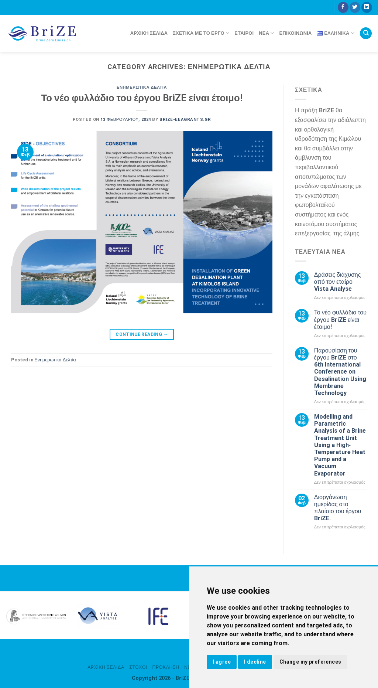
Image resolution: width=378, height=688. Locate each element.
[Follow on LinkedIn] (366, 7)
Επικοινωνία (295, 33)
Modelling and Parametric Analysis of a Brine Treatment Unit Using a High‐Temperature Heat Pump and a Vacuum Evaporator (340, 445)
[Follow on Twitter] (355, 7)
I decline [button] (255, 662)
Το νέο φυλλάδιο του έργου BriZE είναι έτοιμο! (141, 97)
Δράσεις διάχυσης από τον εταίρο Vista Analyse (337, 281)
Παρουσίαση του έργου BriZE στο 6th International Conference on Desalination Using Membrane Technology (340, 371)
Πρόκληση (165, 667)
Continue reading (142, 334)
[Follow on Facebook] (343, 7)
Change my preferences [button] (310, 662)
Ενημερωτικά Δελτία (142, 87)
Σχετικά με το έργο (201, 33)
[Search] (366, 33)
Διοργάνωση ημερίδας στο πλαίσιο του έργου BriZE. (337, 508)
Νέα (266, 33)
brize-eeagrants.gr (185, 119)
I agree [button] (222, 662)
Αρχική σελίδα (149, 33)
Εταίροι (244, 33)
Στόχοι (138, 667)
